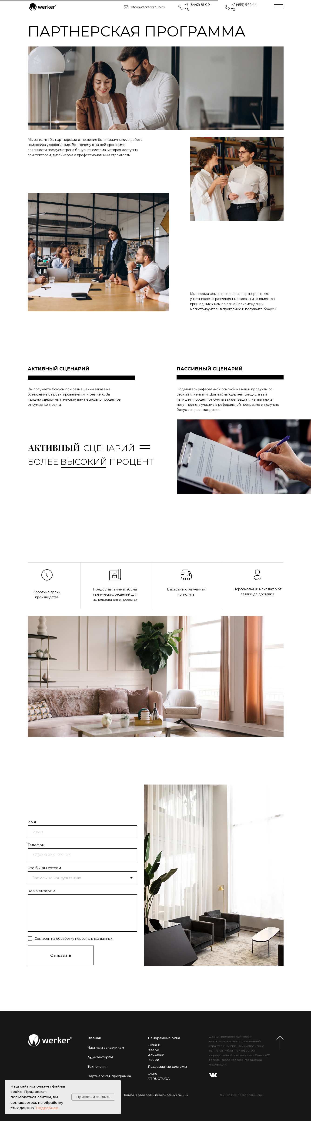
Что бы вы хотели (44, 868)
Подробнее (47, 1108)
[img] (42, 7)
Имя (32, 822)
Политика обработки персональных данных (155, 1095)
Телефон (36, 845)
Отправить (60, 955)
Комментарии (41, 891)
